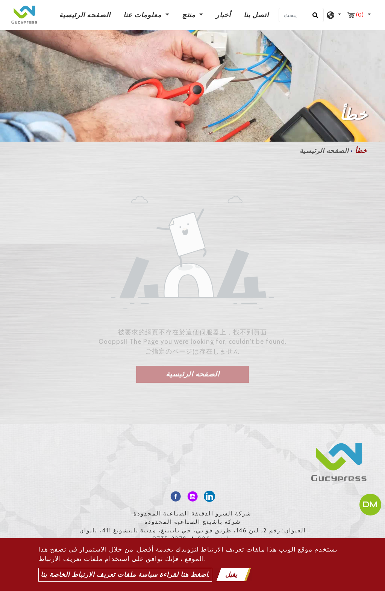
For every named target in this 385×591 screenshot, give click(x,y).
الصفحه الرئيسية (86, 14)
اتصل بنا (256, 15)
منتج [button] (189, 15)
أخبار (223, 15)
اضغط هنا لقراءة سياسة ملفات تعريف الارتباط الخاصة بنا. (125, 574)
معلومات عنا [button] (143, 15)
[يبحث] (301, 15)
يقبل (231, 574)
